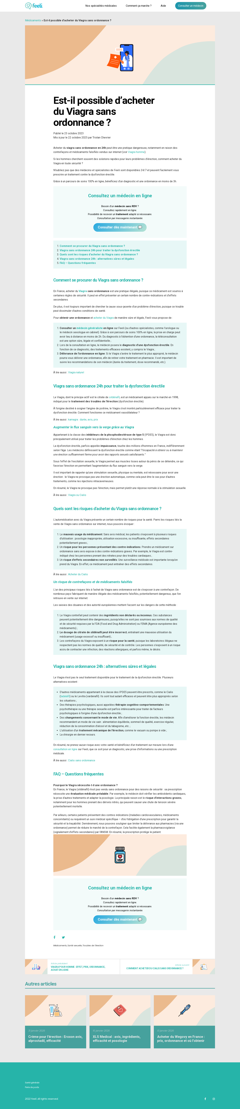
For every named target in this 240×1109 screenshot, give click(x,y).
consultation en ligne (65, 749)
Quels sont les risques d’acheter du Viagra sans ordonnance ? (99, 254)
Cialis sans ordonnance (81, 760)
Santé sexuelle (75, 945)
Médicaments (33, 20)
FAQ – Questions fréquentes (78, 263)
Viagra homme (136, 152)
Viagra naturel (76, 372)
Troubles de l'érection (93, 945)
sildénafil (114, 397)
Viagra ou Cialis (77, 495)
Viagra (83, 291)
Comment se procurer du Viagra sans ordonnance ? (92, 246)
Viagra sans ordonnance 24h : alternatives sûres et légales (97, 258)
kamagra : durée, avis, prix (83, 419)
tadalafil (65, 696)
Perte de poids (32, 1087)
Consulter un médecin (190, 5)
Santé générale (32, 1082)
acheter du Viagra (104, 317)
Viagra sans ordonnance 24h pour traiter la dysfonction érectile (100, 250)
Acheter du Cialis (78, 574)
